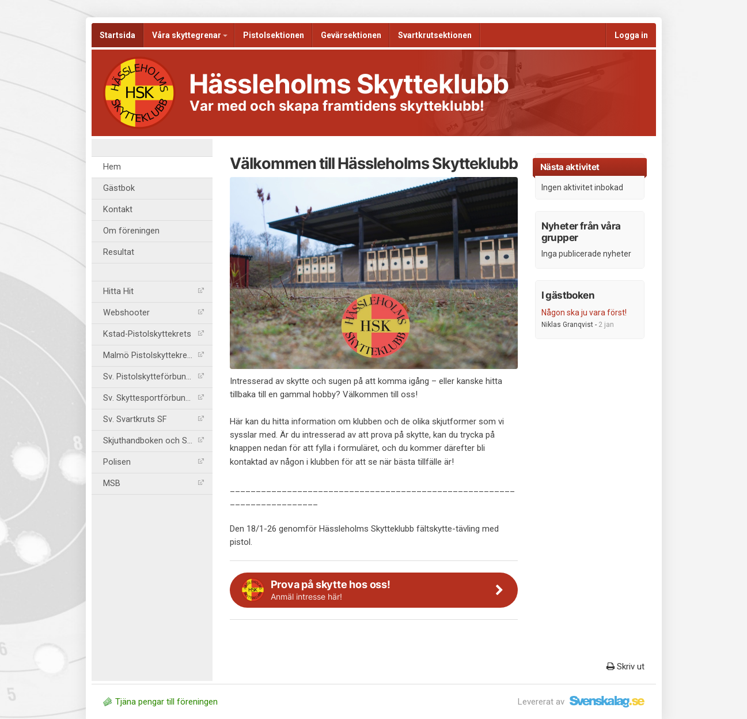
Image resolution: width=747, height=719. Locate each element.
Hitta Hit (153, 291)
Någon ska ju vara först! (584, 312)
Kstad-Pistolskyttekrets (153, 334)
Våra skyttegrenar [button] (189, 35)
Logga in (631, 35)
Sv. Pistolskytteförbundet (153, 377)
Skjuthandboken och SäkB (153, 441)
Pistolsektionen (273, 35)
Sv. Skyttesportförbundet (153, 398)
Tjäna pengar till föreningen (160, 702)
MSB (153, 483)
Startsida (117, 35)
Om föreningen (131, 231)
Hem (112, 167)
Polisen (153, 462)
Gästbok (119, 188)
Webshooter (153, 313)
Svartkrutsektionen (435, 35)
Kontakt (117, 209)
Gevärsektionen (351, 35)
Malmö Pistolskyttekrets (153, 355)
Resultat (118, 252)
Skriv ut (625, 666)
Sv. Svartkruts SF (153, 419)
